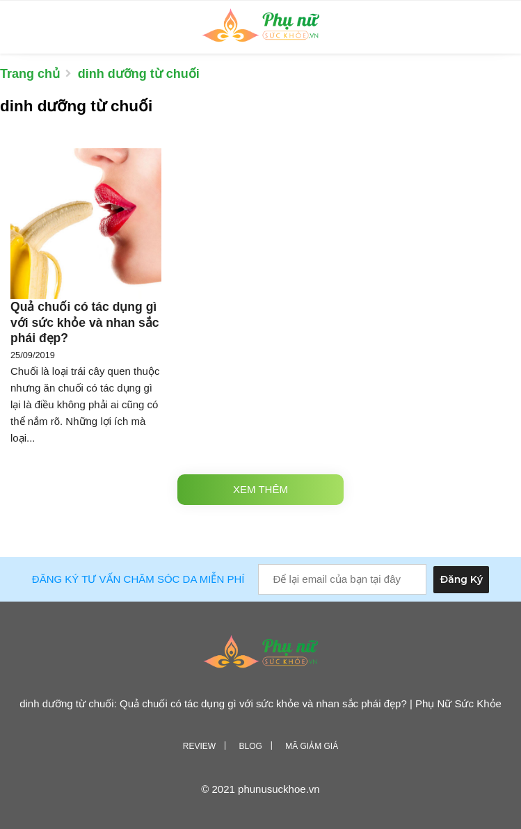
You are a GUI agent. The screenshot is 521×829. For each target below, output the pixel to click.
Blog (250, 746)
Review (199, 746)
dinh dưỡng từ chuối (139, 74)
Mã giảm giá (311, 746)
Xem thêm (260, 489)
